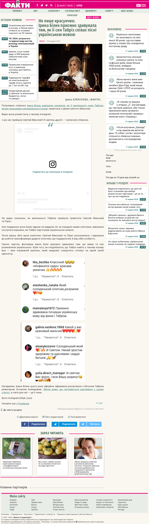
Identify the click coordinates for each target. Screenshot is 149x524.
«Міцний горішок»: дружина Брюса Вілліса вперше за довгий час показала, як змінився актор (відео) (126, 218)
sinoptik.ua (134, 177)
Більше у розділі (117, 183)
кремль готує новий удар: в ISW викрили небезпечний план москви (19, 55)
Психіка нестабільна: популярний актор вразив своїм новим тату (125, 205)
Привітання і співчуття (45, 512)
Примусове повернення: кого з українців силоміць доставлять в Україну (21, 68)
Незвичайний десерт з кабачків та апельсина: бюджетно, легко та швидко (21, 95)
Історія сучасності (104, 498)
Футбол (34, 507)
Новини (13, 498)
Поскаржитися (78, 417)
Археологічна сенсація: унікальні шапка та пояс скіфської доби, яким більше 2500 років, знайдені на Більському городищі (126, 63)
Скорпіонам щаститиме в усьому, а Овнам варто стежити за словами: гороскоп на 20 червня (21, 29)
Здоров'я (81, 11)
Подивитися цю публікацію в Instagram (53, 172)
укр (127, 5)
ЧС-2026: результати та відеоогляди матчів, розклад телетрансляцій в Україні (21, 42)
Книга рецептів (81, 498)
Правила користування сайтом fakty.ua (74, 512)
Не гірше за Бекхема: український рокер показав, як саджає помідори (126, 242)
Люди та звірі (81, 500)
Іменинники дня (125, 498)
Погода (121, 507)
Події (12, 507)
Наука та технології (104, 500)
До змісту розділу (12, 410)
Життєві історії (81, 503)
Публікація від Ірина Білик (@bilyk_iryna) (52, 209)
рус (122, 5)
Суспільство (63, 11)
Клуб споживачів (103, 503)
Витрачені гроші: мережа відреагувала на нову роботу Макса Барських (126, 231)
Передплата (16, 512)
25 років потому (82, 505)
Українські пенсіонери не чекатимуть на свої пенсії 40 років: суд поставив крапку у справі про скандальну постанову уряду (126, 40)
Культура (45, 11)
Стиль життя (58, 507)
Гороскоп (134, 11)
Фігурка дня (58, 503)
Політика (14, 503)
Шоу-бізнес (117, 11)
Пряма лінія (36, 500)
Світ (28, 11)
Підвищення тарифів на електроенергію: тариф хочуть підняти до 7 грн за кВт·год (20, 82)
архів (79, 5)
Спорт (99, 11)
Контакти (28, 512)
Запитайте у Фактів (104, 505)
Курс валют (123, 503)
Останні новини (11, 20)
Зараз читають (51, 433)
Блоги (34, 503)
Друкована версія (29, 417)
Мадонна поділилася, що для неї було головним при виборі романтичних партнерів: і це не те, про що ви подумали (125, 192)
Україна (10, 11)
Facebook (23, 403)
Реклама (5, 512)
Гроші (12, 505)
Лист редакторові (54, 417)
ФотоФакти (123, 505)
